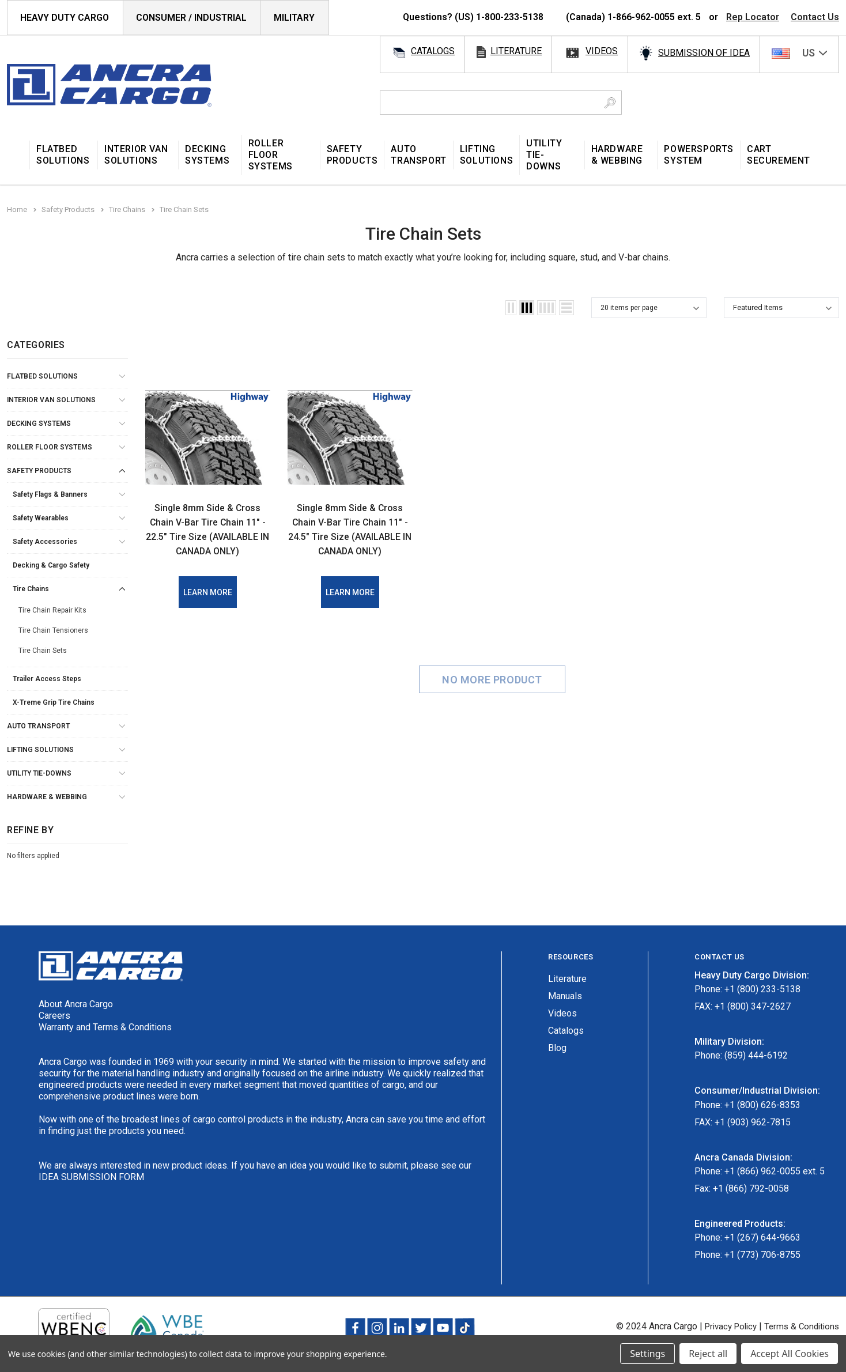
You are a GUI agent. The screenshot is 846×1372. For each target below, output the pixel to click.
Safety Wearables (41, 518)
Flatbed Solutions (42, 376)
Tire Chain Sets (42, 651)
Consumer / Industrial (191, 17)
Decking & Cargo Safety (51, 565)
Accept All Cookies (789, 1353)
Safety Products (39, 471)
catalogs (433, 51)
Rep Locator (752, 17)
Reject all (708, 1353)
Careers (54, 1015)
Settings (647, 1353)
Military (294, 17)
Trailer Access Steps (47, 679)
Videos (562, 1013)
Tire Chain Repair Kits (52, 610)
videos (602, 51)
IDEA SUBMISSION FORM (91, 1176)
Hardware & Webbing (47, 797)
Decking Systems (39, 423)
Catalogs (566, 1030)
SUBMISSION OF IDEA (704, 52)
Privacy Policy (724, 1326)
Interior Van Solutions (51, 400)
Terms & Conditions (799, 1326)
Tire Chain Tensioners (53, 630)
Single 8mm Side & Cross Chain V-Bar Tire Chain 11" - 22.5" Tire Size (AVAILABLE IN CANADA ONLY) (207, 536)
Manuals (565, 996)
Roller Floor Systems (49, 447)
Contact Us (815, 17)
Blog (557, 1047)
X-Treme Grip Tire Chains (54, 702)
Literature (567, 978)
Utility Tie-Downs (39, 773)
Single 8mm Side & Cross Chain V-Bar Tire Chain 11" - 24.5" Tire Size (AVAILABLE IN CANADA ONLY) (349, 536)
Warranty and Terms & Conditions (105, 1027)
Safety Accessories (45, 542)
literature (516, 51)
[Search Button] (610, 102)
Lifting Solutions (40, 750)
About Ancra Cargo (76, 1004)
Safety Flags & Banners (50, 494)
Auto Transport (38, 726)
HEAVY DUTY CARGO (64, 17)
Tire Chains (31, 589)
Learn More (207, 606)
